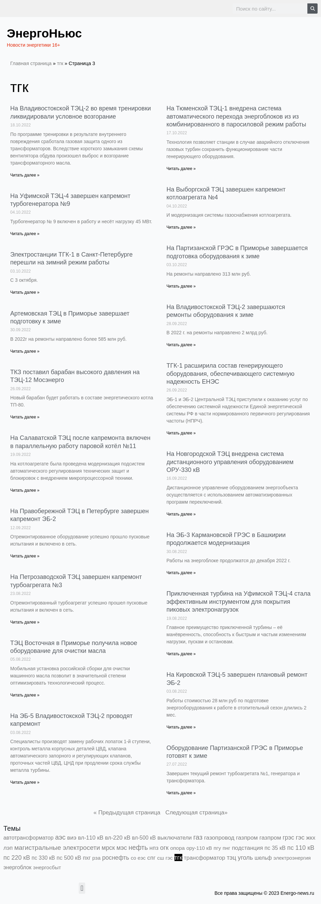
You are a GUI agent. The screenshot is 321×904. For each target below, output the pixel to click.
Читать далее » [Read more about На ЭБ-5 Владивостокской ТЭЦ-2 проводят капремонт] (25, 782)
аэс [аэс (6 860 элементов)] (60, 837)
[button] (82, 888)
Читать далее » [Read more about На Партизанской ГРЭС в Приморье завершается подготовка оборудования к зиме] (181, 286)
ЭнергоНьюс (49, 32)
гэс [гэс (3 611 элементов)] (300, 837)
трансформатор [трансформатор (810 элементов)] (204, 858)
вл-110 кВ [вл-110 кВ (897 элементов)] (91, 837)
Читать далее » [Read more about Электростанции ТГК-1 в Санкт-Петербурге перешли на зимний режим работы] (25, 292)
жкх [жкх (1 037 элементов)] (310, 837)
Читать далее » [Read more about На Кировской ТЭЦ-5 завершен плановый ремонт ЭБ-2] (181, 727)
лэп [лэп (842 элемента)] (8, 848)
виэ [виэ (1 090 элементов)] (71, 837)
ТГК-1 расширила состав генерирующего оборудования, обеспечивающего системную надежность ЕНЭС (231, 373)
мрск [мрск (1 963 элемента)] (108, 847)
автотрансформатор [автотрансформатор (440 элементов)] (28, 838)
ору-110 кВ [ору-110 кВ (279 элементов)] (199, 848)
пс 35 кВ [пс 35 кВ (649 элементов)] (275, 848)
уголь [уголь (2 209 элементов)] (245, 857)
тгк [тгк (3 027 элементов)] (178, 857)
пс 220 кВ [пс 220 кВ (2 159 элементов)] (16, 857)
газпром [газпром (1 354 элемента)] (270, 837)
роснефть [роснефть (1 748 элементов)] (115, 857)
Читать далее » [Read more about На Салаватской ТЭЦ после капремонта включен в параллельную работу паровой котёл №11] (25, 490)
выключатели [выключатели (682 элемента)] (174, 837)
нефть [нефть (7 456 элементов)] (138, 847)
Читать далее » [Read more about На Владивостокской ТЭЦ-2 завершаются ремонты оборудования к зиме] (181, 344)
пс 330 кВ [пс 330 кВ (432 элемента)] (43, 858)
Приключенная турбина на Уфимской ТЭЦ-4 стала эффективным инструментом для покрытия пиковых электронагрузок (239, 601)
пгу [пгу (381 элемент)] (217, 848)
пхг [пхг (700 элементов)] (87, 858)
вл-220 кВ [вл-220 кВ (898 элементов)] (118, 837)
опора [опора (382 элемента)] (177, 848)
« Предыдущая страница (126, 812)
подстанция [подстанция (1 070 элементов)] (247, 848)
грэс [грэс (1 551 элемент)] (288, 837)
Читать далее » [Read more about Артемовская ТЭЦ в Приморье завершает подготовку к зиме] (25, 351)
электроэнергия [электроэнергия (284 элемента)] (292, 858)
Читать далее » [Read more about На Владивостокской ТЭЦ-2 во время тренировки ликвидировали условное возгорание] (25, 175)
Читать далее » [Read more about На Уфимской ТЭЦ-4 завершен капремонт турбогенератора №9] (25, 233)
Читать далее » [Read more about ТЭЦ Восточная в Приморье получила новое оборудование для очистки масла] (25, 695)
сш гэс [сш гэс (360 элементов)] (165, 858)
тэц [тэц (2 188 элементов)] (231, 857)
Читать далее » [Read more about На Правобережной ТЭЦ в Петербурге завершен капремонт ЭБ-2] (25, 556)
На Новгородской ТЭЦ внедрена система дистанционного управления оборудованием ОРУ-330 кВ (230, 461)
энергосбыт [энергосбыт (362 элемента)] (47, 867)
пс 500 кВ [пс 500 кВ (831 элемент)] (69, 858)
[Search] (312, 8)
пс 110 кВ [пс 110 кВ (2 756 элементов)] (301, 847)
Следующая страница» (196, 812)
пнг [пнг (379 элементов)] (226, 848)
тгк (60, 63)
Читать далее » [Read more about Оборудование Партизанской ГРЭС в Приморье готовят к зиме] (181, 793)
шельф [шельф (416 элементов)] (263, 858)
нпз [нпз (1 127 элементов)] (154, 848)
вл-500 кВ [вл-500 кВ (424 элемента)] (144, 838)
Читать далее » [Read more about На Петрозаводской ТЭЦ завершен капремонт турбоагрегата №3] (25, 622)
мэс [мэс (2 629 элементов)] (122, 847)
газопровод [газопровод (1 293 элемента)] (219, 837)
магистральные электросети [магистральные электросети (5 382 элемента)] (57, 847)
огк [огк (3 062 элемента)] (164, 847)
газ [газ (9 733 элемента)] (197, 837)
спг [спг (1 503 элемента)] (151, 857)
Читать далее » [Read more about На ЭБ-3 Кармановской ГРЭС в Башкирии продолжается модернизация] (181, 572)
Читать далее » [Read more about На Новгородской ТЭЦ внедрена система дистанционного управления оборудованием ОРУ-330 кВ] (181, 514)
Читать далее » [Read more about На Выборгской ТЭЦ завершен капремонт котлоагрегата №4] (181, 227)
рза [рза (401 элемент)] (96, 858)
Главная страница (30, 63)
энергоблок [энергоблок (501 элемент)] (17, 867)
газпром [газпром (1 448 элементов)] (247, 837)
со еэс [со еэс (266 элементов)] (138, 858)
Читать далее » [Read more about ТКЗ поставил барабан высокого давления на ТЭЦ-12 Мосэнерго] (25, 417)
